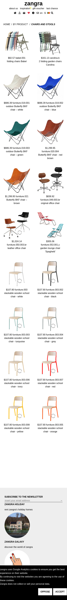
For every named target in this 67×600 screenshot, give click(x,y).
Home (6, 24)
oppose (45, 591)
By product (20, 24)
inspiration (25, 8)
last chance (52, 8)
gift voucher (38, 8)
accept (60, 591)
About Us (13, 8)
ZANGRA (33, 3)
